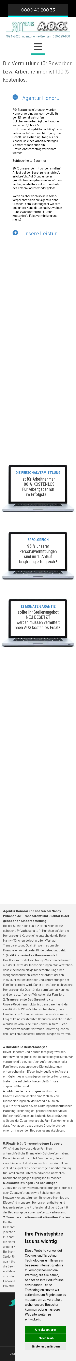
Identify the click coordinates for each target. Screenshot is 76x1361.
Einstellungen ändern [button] (45, 1346)
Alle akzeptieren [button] (46, 1329)
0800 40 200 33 (38, 9)
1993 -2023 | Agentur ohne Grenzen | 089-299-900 (38, 36)
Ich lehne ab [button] (46, 1338)
